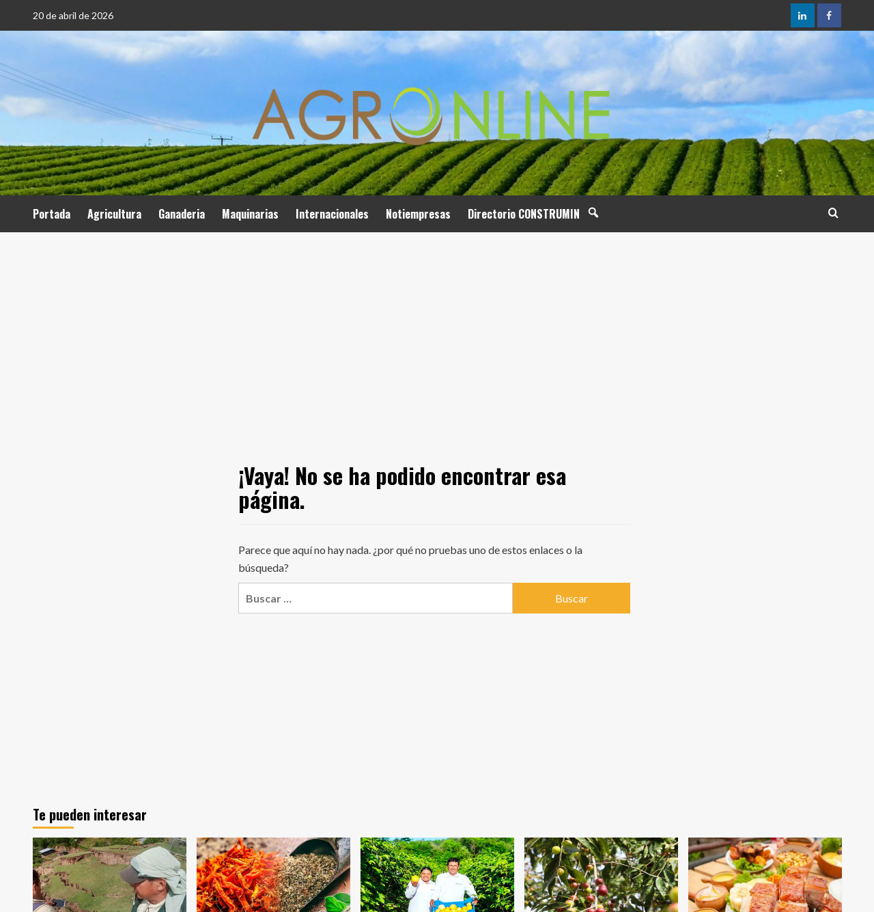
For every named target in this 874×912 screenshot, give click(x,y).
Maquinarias (250, 214)
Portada (51, 214)
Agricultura (114, 214)
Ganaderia (181, 214)
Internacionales (332, 214)
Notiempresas (418, 214)
